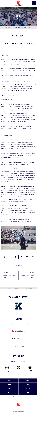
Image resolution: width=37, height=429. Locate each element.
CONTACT (9, 392)
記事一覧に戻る (18, 266)
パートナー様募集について (18, 346)
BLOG (6, 27)
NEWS (9, 380)
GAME (28, 384)
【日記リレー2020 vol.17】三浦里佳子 (27, 276)
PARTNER (28, 388)
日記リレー (11, 27)
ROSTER (9, 384)
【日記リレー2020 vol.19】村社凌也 (9, 276)
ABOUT (27, 380)
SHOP (28, 392)
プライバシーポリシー (18, 396)
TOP (2, 27)
